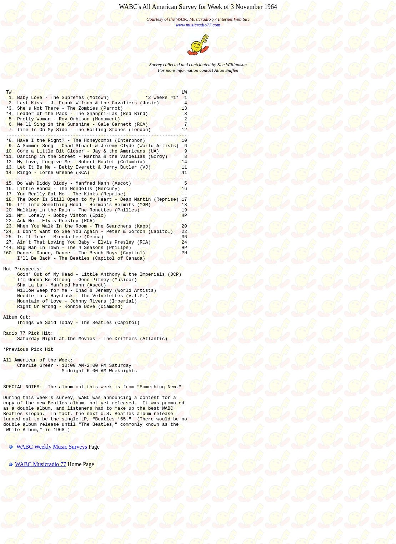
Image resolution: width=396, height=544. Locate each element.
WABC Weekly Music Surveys (51, 517)
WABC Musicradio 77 (34, 535)
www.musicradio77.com (198, 25)
